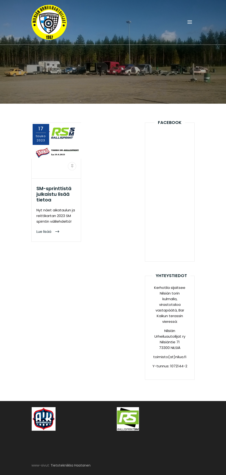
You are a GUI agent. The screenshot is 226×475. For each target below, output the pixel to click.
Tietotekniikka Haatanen (71, 465)
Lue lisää (44, 231)
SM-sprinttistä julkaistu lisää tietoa (53, 194)
